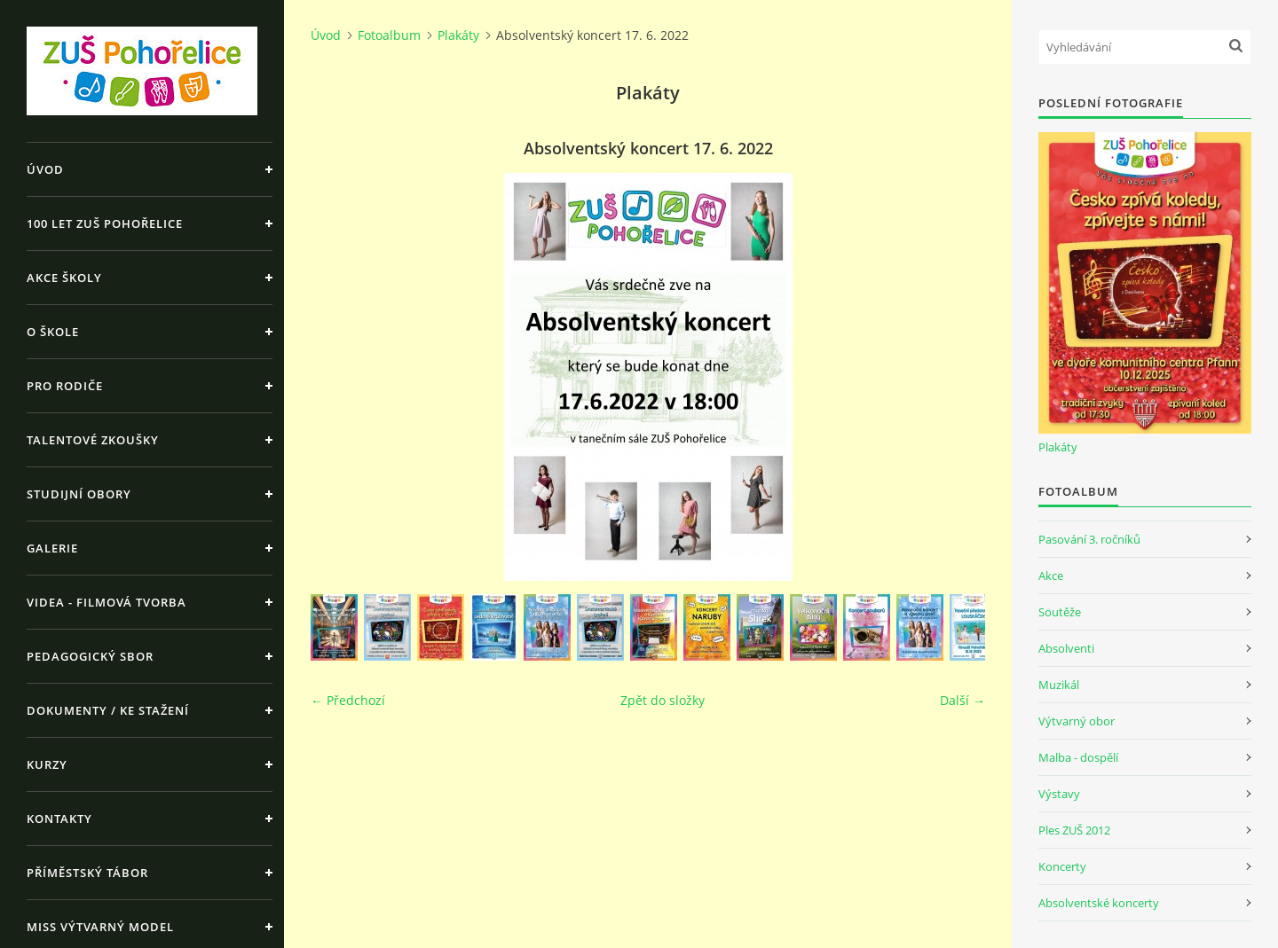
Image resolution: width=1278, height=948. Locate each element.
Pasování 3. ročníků (1089, 539)
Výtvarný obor (1076, 721)
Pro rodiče (65, 386)
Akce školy (64, 278)
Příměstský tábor (87, 873)
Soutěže (1059, 612)
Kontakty (59, 819)
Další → (962, 700)
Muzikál (1058, 685)
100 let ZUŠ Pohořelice (105, 223)
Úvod (45, 169)
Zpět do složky (662, 700)
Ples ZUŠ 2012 (1074, 830)
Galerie (52, 548)
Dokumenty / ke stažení (108, 710)
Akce (1050, 576)
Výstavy (1059, 794)
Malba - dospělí (1078, 757)
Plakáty (458, 35)
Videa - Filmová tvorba (106, 602)
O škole (53, 332)
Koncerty (1062, 866)
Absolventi (1066, 648)
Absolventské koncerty (1098, 903)
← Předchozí (348, 700)
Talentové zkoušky (93, 440)
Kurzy (47, 764)
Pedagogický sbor (90, 656)
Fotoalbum (389, 35)
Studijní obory (79, 494)
